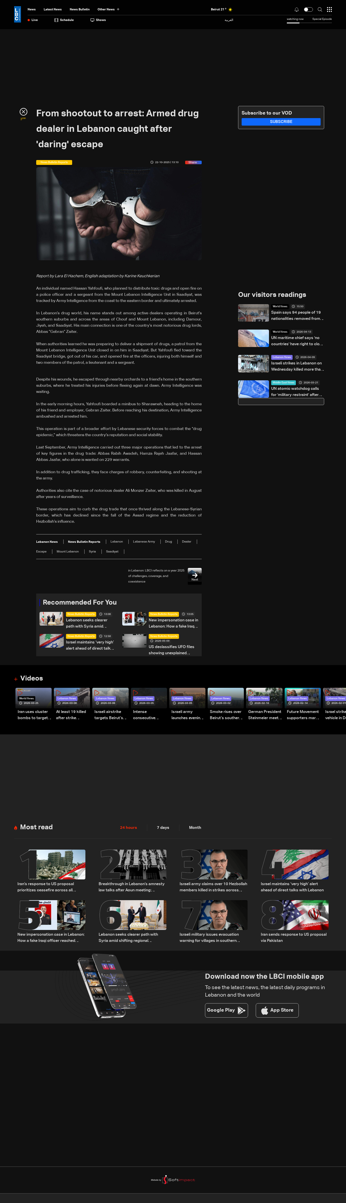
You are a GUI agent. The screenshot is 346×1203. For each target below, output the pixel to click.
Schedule (64, 20)
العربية (229, 20)
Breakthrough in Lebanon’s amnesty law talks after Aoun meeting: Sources (132, 888)
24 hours (128, 828)
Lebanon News (282, 357)
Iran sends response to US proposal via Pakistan (294, 938)
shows (98, 20)
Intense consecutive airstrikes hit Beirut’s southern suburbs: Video (149, 715)
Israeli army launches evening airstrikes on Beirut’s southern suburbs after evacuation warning (187, 715)
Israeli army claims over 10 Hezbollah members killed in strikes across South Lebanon (213, 888)
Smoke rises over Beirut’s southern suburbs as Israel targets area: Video (225, 715)
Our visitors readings (273, 295)
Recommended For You (81, 602)
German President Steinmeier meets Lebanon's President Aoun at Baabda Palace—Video (264, 715)
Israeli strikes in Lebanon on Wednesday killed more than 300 (297, 367)
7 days (163, 828)
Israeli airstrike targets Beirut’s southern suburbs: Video (111, 715)
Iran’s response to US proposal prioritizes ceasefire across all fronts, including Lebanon (45, 888)
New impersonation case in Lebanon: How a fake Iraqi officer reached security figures (173, 624)
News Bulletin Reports (81, 614)
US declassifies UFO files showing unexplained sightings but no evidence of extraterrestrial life (172, 650)
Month (195, 828)
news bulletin (80, 9)
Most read (37, 827)
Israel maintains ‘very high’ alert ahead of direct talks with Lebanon (90, 646)
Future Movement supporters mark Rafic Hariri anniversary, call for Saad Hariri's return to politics (303, 715)
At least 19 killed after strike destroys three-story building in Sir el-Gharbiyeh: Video (71, 715)
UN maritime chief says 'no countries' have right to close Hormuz (297, 341)
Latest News (53, 9)
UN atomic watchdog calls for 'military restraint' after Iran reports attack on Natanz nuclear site (295, 392)
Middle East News (283, 383)
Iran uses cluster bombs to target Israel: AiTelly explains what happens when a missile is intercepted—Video (33, 715)
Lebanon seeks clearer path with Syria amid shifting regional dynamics (90, 624)
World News (280, 306)
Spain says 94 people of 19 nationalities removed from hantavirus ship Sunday (296, 316)
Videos (32, 679)
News (32, 9)
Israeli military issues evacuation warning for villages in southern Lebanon (209, 938)
